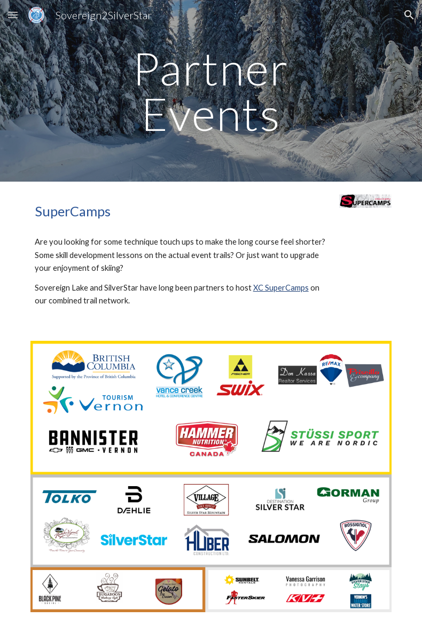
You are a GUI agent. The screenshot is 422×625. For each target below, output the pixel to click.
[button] (13, 14)
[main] (211, 91)
